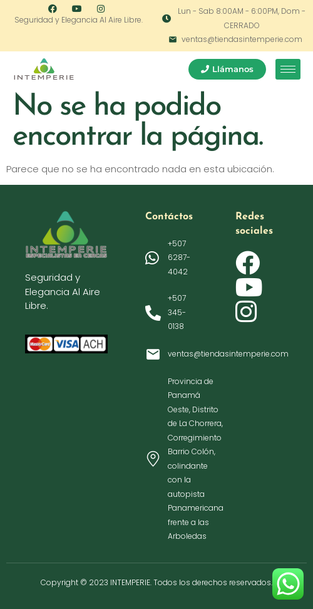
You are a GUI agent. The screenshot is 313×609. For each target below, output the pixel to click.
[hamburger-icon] (287, 69)
